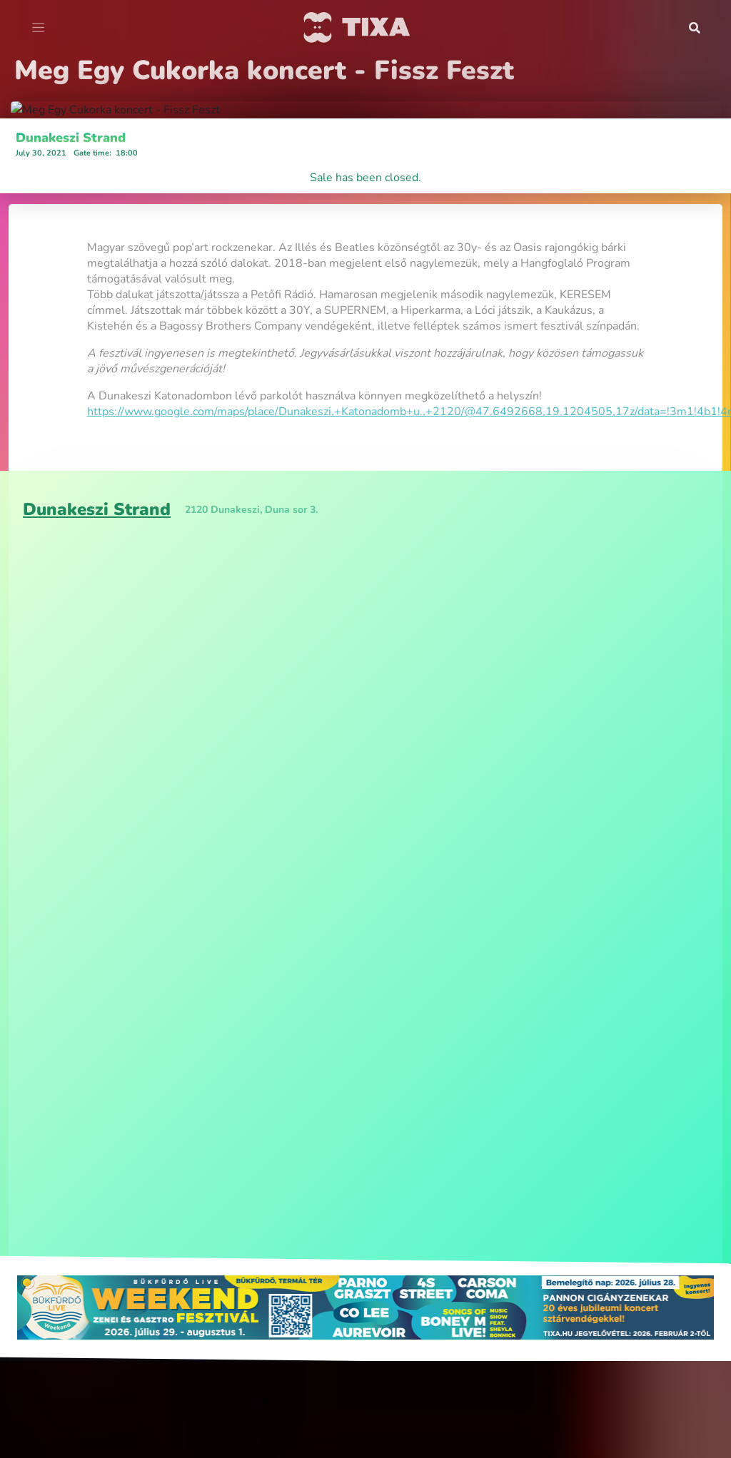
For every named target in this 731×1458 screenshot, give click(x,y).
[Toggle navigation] (38, 27)
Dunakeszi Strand (71, 545)
